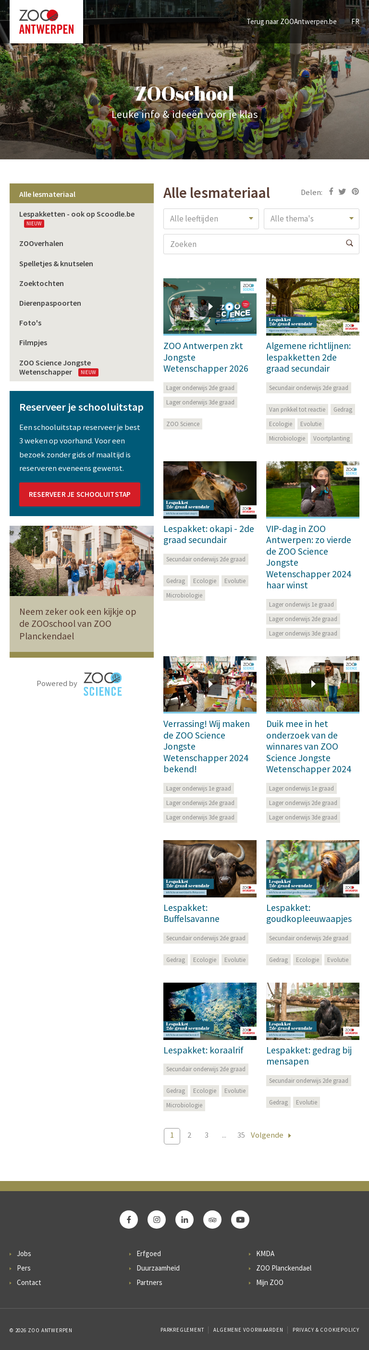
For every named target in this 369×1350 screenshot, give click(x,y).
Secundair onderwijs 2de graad (308, 388)
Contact (29, 1282)
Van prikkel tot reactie (297, 409)
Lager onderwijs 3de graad (200, 402)
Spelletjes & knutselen (56, 263)
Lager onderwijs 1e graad (301, 604)
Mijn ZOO (269, 1282)
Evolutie (310, 424)
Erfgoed (148, 1253)
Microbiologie (287, 438)
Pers (24, 1267)
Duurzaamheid (158, 1267)
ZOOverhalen (41, 243)
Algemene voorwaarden (248, 1329)
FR (355, 21)
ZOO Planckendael (283, 1267)
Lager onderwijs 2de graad (200, 388)
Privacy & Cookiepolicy (326, 1329)
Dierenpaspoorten (50, 303)
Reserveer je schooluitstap (80, 494)
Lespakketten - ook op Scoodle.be (77, 218)
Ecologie (280, 424)
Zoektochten (41, 283)
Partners (149, 1282)
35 (241, 1135)
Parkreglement (182, 1329)
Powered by (79, 684)
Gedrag (342, 409)
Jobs (24, 1253)
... (224, 1135)
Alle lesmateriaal (47, 194)
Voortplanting (331, 438)
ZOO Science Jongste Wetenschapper (58, 367)
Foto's (30, 322)
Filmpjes (33, 342)
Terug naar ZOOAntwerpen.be (291, 21)
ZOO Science (182, 424)
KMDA (265, 1253)
